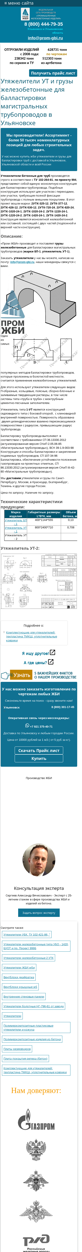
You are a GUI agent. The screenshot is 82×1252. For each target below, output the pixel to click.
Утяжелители (12, 1016)
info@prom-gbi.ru (45, 38)
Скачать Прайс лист (38, 750)
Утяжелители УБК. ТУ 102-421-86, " (26, 934)
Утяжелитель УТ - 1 (16, 529)
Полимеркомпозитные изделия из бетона (32, 1039)
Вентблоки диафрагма (18, 977)
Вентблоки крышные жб (20, 987)
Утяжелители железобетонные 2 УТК (28, 958)
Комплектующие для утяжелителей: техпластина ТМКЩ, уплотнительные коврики (31, 636)
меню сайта (18, 3)
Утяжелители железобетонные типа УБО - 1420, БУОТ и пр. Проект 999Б (36, 946)
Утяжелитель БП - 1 (16, 522)
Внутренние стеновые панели (23, 996)
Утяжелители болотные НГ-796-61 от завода (33, 1006)
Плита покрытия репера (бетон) (25, 1058)
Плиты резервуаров (17, 1049)
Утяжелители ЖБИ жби (19, 967)
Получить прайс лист (53, 73)
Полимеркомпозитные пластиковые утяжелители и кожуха (28, 1027)
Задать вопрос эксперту (39, 912)
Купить (38, 758)
